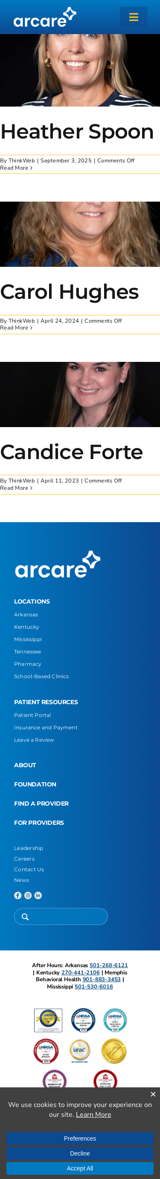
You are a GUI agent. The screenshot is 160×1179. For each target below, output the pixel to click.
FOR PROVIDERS (39, 822)
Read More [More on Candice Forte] (14, 488)
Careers (24, 858)
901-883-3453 (102, 979)
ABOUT (25, 765)
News (21, 880)
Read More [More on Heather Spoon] (14, 168)
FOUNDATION (35, 784)
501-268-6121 (109, 965)
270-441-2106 (80, 973)
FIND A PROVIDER (41, 803)
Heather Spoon (77, 131)
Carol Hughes (69, 291)
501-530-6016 (94, 987)
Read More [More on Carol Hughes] (14, 328)
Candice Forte (71, 451)
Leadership (29, 848)
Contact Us (29, 869)
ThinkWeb (22, 161)
